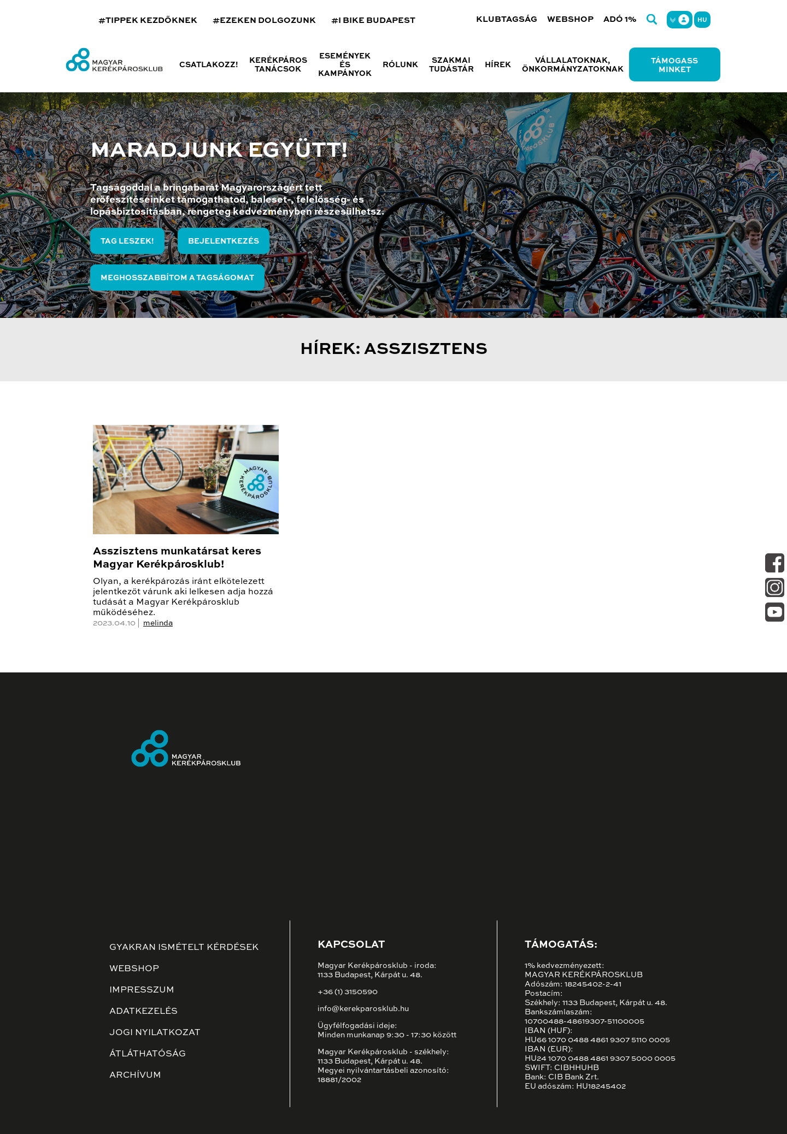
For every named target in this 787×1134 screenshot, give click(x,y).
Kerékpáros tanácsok (278, 65)
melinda (158, 623)
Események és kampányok (345, 65)
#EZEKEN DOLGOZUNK (264, 20)
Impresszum (141, 990)
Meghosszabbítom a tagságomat (177, 278)
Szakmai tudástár (451, 65)
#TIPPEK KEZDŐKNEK (147, 20)
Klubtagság (506, 19)
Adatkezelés (143, 1011)
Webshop (570, 19)
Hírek (498, 65)
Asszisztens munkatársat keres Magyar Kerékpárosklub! (177, 558)
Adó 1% (620, 19)
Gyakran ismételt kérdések (184, 947)
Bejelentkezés (223, 241)
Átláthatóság (147, 1054)
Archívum (135, 1075)
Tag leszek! (127, 241)
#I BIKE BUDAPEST (373, 20)
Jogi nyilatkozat (155, 1033)
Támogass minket (674, 65)
